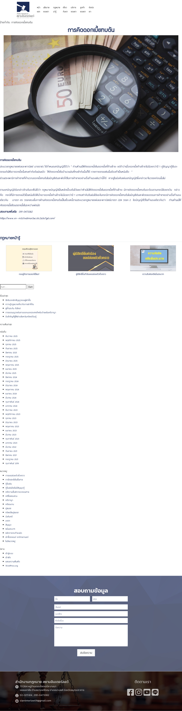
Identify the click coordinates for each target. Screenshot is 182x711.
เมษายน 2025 (11, 368)
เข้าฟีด (8, 557)
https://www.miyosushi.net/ (139, 8)
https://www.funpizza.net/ (147, 171)
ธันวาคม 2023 (11, 409)
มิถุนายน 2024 (11, 385)
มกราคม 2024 (11, 405)
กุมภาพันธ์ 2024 (12, 401)
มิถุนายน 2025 (11, 360)
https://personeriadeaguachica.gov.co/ (111, 9)
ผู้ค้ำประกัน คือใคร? (13, 308)
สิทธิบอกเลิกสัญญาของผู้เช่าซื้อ (18, 300)
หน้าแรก (38, 9)
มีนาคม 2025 (10, 373)
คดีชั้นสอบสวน (11, 495)
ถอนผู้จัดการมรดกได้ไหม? (29, 274)
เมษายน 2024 (11, 393)
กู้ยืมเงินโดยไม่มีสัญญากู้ (15, 487)
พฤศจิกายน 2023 (12, 414)
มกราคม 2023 (11, 442)
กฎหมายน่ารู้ (56, 9)
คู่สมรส (8, 508)
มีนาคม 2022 (10, 446)
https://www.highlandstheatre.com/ (52, 211)
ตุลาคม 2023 (10, 418)
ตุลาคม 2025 (10, 344)
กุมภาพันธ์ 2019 (12, 463)
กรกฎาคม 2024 (12, 381)
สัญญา (8, 524)
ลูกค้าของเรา (83, 9)
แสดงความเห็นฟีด (12, 561)
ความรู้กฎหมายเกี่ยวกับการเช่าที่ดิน (19, 304)
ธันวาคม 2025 (11, 336)
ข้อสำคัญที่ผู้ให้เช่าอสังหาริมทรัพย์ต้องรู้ (20, 316)
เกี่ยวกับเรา (65, 9)
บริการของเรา (73, 9)
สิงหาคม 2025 (11, 352)
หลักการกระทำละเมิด (14, 532)
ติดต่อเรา (91, 9)
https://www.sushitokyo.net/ (15, 183)
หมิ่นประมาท (10, 528)
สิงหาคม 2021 (11, 455)
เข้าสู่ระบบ (9, 553)
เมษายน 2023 (11, 430)
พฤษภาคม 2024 (12, 389)
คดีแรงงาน (9, 504)
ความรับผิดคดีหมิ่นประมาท (153, 274)
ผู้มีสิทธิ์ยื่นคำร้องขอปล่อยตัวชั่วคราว (91, 274)
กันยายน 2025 (11, 348)
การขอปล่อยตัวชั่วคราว (15, 475)
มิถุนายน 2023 (11, 422)
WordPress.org (11, 565)
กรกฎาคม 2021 (11, 459)
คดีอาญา (9, 500)
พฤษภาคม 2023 (12, 426)
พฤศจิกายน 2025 (12, 340)
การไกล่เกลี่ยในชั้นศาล (14, 479)
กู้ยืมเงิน (8, 483)
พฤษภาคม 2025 (12, 364)
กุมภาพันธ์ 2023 (12, 438)
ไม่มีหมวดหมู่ (10, 541)
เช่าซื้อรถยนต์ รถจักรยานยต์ (16, 537)
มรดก (7, 520)
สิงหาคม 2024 (11, 377)
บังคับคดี (9, 516)
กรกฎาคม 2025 (11, 356)
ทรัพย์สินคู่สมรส (11, 512)
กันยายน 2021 (11, 450)
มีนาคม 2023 (10, 434)
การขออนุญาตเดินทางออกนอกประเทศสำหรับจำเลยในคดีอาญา (30, 312)
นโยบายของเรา (46, 9)
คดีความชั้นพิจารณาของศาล (17, 491)
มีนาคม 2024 (10, 397)
